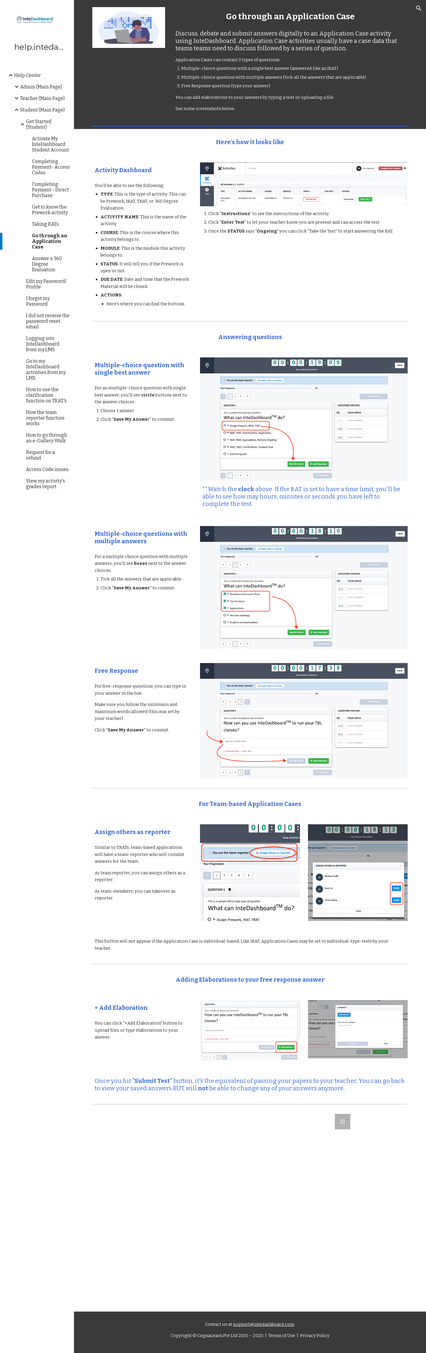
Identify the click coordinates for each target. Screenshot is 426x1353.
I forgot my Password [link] (38, 301)
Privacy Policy (314, 1335)
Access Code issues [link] (47, 469)
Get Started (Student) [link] (38, 124)
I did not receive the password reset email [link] (48, 321)
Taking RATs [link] (45, 224)
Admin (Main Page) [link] (41, 87)
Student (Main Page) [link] (42, 110)
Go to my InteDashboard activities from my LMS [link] (46, 369)
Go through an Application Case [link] (49, 241)
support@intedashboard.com (263, 1324)
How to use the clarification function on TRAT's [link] (46, 395)
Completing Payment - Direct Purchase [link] (50, 189)
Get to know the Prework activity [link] (50, 209)
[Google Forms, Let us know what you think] (250, 1209)
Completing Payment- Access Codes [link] (51, 167)
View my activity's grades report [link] (45, 483)
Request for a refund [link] (40, 455)
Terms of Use (281, 1335)
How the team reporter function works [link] (45, 417)
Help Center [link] (27, 75)
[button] (419, 8)
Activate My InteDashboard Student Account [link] (50, 144)
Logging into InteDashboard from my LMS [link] (42, 344)
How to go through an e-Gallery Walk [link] (46, 438)
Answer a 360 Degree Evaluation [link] (47, 264)
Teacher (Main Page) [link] (42, 98)
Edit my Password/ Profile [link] (46, 284)
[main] (290, 16)
